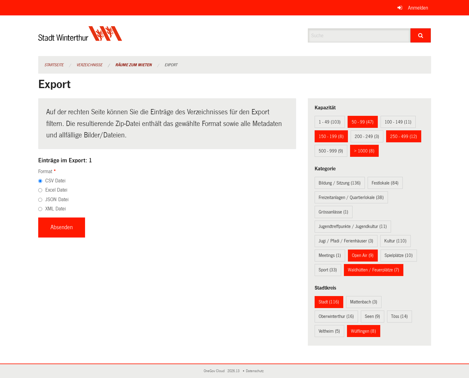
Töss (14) (399, 316)
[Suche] (420, 35)
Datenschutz (256, 371)
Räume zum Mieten (133, 65)
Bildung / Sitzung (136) (340, 183)
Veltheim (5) (329, 331)
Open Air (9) (362, 255)
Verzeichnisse (89, 65)
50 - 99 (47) (362, 122)
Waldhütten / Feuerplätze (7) (373, 269)
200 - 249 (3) (367, 136)
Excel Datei (56, 190)
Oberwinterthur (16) (336, 316)
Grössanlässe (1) (333, 211)
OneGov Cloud (215, 371)
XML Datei (55, 208)
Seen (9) (372, 316)
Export (171, 65)
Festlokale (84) (385, 183)
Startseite (53, 65)
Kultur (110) (395, 240)
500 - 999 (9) (331, 150)
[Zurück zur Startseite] (80, 39)
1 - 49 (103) (330, 122)
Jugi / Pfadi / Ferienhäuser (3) (346, 240)
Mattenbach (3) (363, 301)
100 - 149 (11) (398, 122)
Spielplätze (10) (399, 255)
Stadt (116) (329, 301)
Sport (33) (328, 269)
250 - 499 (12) (403, 136)
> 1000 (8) (364, 150)
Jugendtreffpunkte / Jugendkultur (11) (353, 226)
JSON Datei (56, 199)
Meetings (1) (330, 255)
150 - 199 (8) (331, 136)
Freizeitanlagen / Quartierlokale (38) (351, 197)
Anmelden (418, 7)
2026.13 (233, 371)
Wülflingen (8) (363, 331)
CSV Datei (55, 180)
